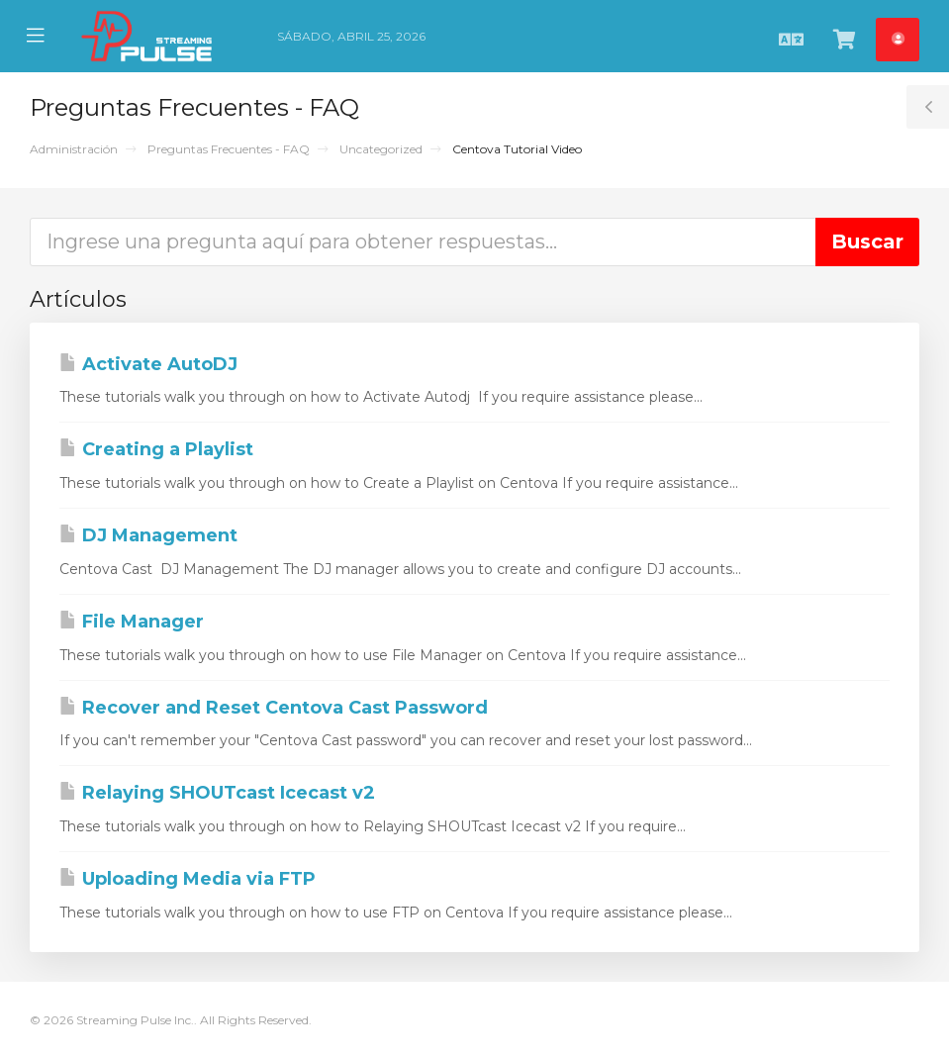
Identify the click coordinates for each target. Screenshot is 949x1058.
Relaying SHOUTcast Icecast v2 (217, 793)
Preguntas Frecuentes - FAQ (228, 149)
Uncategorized (381, 149)
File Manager (131, 621)
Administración (74, 149)
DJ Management (148, 535)
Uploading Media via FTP (187, 879)
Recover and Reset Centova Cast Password (273, 708)
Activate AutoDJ (148, 364)
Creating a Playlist (156, 449)
